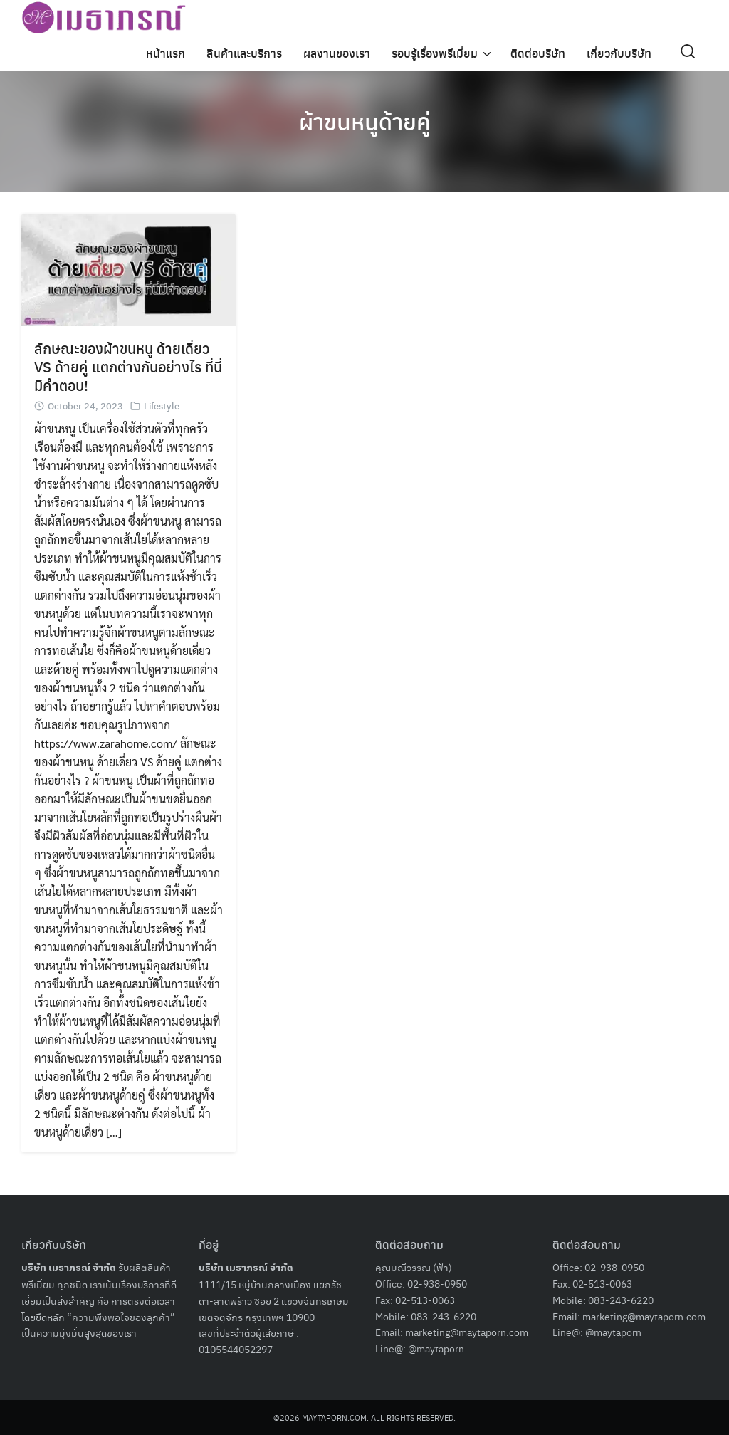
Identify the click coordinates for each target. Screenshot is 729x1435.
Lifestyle (161, 405)
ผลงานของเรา (336, 53)
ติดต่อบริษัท (537, 53)
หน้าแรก (165, 53)
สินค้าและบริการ (244, 53)
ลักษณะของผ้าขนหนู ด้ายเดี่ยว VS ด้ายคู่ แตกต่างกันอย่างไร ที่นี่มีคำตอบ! (128, 366)
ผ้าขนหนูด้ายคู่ (365, 121)
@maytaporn (436, 1348)
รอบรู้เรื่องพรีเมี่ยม (435, 53)
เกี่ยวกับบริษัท (619, 53)
